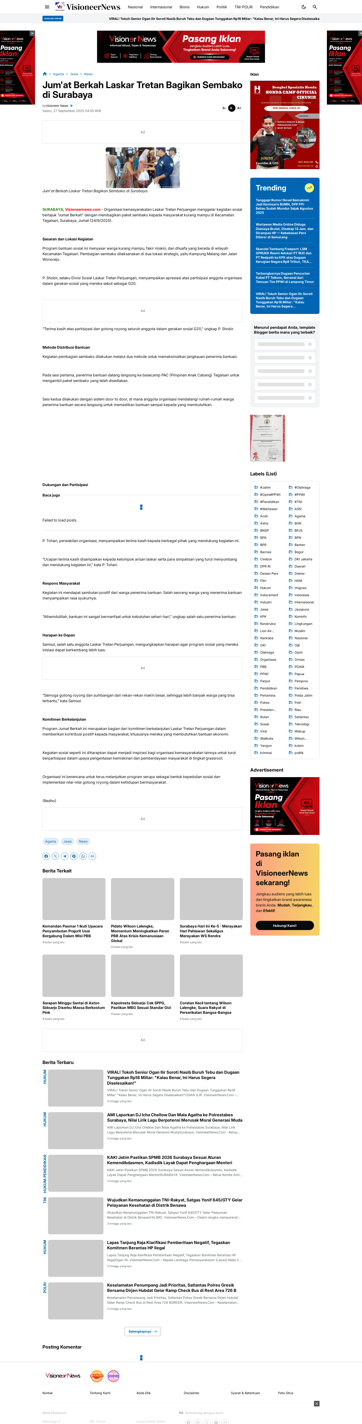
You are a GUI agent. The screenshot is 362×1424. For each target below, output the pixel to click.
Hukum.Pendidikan (45, 1174)
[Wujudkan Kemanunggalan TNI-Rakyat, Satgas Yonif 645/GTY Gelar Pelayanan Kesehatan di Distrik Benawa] (75, 1215)
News (83, 841)
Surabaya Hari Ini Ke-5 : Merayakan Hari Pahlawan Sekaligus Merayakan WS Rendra (211, 931)
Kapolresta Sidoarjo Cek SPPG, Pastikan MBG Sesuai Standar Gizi (141, 1005)
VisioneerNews (93, 6)
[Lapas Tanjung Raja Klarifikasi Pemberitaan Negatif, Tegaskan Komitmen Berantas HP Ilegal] (75, 1258)
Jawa (67, 841)
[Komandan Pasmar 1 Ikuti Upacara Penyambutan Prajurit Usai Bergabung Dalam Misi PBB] (74, 899)
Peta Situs (285, 1393)
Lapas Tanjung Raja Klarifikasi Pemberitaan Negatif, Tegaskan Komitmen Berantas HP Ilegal (168, 1245)
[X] (55, 856)
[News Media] (113, 1376)
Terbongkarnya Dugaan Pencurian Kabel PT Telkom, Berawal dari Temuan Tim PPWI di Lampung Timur (285, 277)
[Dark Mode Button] (303, 7)
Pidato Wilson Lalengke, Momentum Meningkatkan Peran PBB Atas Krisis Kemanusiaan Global (140, 933)
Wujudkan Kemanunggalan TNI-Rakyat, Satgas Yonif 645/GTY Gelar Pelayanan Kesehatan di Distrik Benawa (174, 1203)
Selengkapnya (143, 1331)
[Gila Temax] (64, 1376)
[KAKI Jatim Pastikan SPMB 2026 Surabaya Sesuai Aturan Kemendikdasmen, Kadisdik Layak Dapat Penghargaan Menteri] (75, 1173)
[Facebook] (46, 856)
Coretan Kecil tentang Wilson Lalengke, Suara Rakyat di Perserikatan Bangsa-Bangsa (206, 1008)
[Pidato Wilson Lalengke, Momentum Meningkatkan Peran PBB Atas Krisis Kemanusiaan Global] (142, 899)
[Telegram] (64, 856)
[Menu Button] (47, 7)
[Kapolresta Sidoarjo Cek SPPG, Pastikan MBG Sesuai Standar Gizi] (142, 976)
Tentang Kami (100, 1393)
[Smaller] (224, 108)
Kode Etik (144, 1393)
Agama (50, 841)
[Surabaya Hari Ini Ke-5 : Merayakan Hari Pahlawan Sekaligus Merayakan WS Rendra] (211, 899)
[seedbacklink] (97, 1376)
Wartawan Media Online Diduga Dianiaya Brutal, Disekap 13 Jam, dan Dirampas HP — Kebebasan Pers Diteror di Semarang (285, 230)
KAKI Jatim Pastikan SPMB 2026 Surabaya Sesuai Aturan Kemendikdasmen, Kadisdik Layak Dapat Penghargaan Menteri (169, 1160)
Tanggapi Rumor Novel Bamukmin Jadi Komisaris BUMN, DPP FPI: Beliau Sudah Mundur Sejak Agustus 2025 (284, 206)
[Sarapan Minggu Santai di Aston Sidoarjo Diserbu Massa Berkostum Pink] (74, 976)
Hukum (45, 1077)
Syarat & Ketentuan (245, 1393)
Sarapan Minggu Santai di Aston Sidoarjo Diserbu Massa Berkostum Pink (73, 1008)
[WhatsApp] (83, 856)
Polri (45, 1287)
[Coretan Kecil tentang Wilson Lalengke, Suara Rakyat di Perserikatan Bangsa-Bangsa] (211, 976)
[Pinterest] (74, 856)
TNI (45, 1200)
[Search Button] (315, 7)
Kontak (47, 1393)
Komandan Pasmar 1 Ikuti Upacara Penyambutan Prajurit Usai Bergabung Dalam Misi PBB (72, 931)
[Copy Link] (92, 856)
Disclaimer (191, 1393)
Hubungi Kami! (285, 926)
